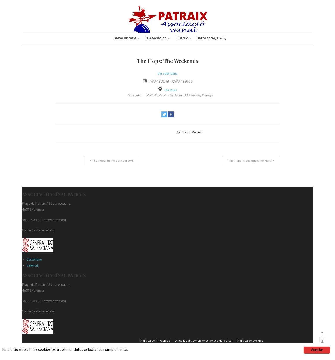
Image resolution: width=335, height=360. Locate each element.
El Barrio (181, 38)
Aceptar (317, 350)
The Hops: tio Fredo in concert (112, 161)
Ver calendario (167, 74)
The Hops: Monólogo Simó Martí (250, 161)
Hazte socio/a (208, 38)
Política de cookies (250, 341)
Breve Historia (125, 38)
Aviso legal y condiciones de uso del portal (203, 341)
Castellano (34, 260)
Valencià (32, 266)
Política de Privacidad (155, 341)
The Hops (170, 90)
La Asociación (155, 38)
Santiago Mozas (189, 132)
